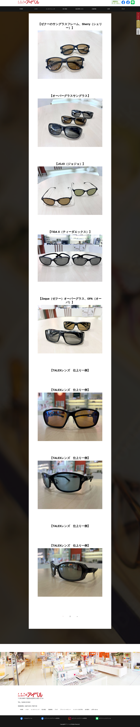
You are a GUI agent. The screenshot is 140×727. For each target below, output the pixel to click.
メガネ (36, 9)
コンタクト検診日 (138, 16)
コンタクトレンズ (50, 9)
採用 (109, 9)
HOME (21, 9)
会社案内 (87, 709)
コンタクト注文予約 (78, 709)
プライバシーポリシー (65, 709)
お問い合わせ (138, 31)
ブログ (123, 9)
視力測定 (65, 9)
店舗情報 (94, 9)
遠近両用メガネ (79, 9)
